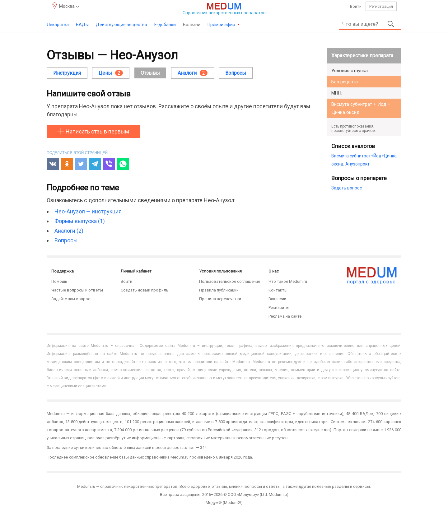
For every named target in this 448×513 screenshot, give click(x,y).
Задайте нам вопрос (70, 298)
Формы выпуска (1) (79, 221)
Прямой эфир (222, 24)
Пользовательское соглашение (229, 281)
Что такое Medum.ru (287, 281)
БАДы (82, 24)
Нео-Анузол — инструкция (88, 211)
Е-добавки (165, 24)
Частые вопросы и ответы (77, 290)
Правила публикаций (219, 290)
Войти (356, 6)
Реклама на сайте (284, 316)
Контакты (277, 290)
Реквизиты (278, 307)
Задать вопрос (346, 187)
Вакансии (277, 298)
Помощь (59, 281)
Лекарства (58, 24)
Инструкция (67, 73)
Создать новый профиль (144, 290)
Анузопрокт (357, 163)
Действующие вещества (121, 24)
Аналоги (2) (68, 230)
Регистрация (381, 6)
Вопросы (235, 73)
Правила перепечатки (220, 298)
